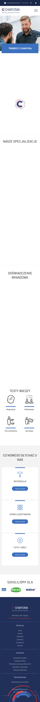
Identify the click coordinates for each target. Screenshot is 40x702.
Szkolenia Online (20, 661)
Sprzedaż (29, 424)
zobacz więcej (20, 489)
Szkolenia (20, 636)
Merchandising (11, 424)
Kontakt (20, 645)
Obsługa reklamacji (20, 670)
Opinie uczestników (20, 514)
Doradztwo (20, 642)
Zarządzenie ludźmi (20, 658)
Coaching (20, 639)
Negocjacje (11, 403)
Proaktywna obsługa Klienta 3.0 (20, 664)
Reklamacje (29, 403)
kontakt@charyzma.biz (12, 3)
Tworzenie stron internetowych (20, 618)
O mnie (20, 633)
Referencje (20, 481)
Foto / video (20, 547)
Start (20, 630)
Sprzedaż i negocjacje (20, 667)
